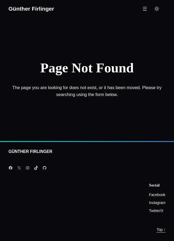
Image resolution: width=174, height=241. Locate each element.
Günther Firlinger (31, 9)
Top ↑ (161, 229)
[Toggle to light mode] (156, 8)
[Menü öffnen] (145, 9)
